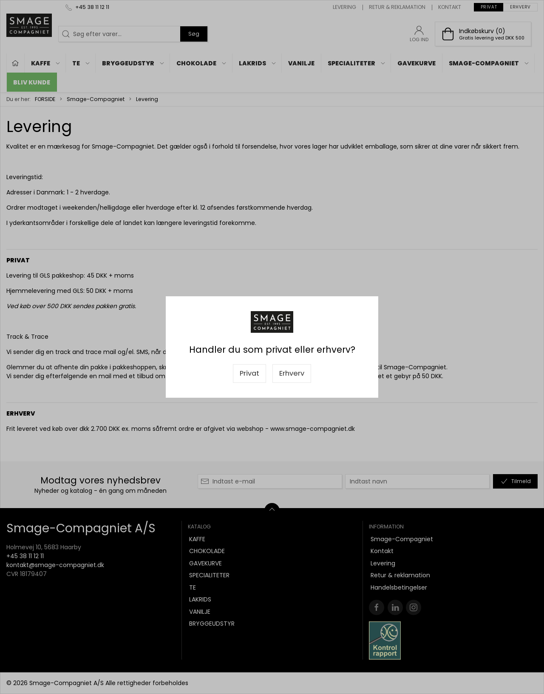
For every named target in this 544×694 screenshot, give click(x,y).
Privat (249, 373)
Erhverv (291, 373)
